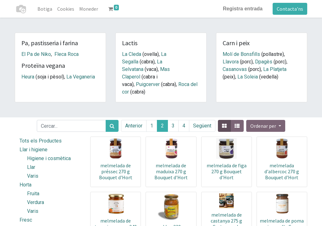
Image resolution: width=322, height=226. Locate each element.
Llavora (231, 62)
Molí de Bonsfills (241, 54)
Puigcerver (148, 84)
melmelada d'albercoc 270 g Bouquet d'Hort (281, 171)
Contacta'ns (290, 9)
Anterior (133, 126)
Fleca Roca (66, 54)
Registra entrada (243, 8)
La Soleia (247, 77)
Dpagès (263, 62)
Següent (202, 126)
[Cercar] (112, 126)
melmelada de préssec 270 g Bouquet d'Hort (115, 171)
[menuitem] (45, 9)
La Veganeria (80, 77)
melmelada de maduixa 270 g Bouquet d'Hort (171, 171)
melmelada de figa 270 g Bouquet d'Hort (227, 171)
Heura (27, 77)
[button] (265, 126)
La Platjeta (274, 69)
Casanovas (235, 69)
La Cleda (131, 54)
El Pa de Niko (36, 54)
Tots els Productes (40, 141)
